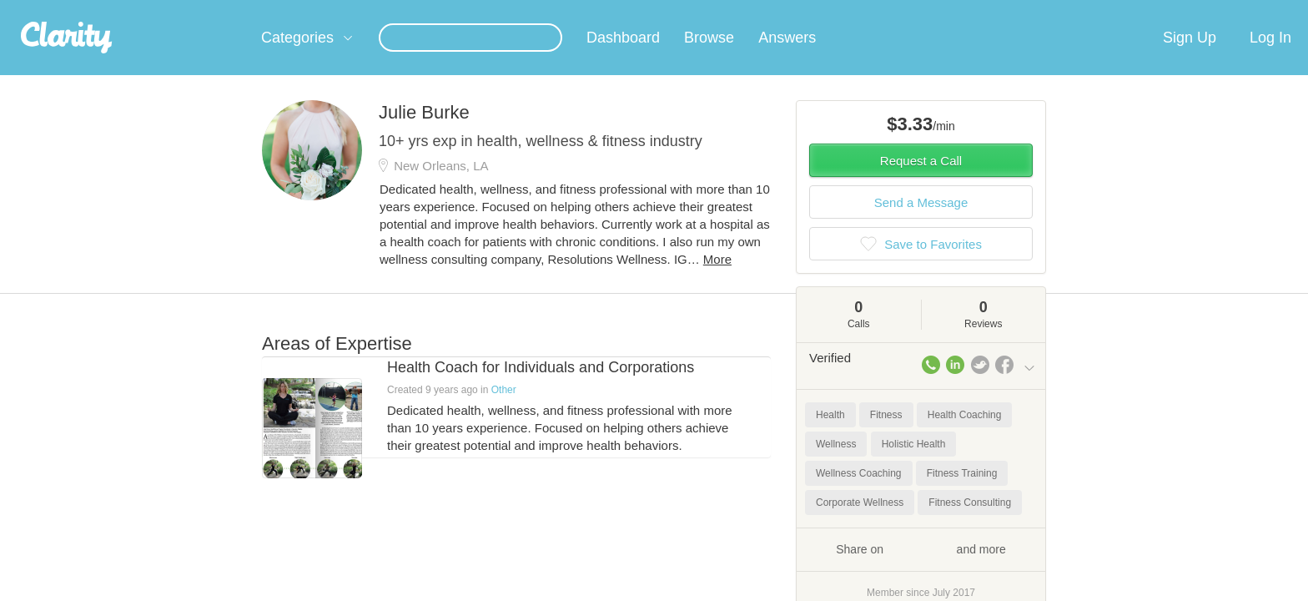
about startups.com (1095, 11)
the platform (236, 9)
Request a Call (921, 181)
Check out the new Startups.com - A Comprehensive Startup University (855, 11)
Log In (1270, 57)
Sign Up (1189, 57)
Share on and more (921, 568)
